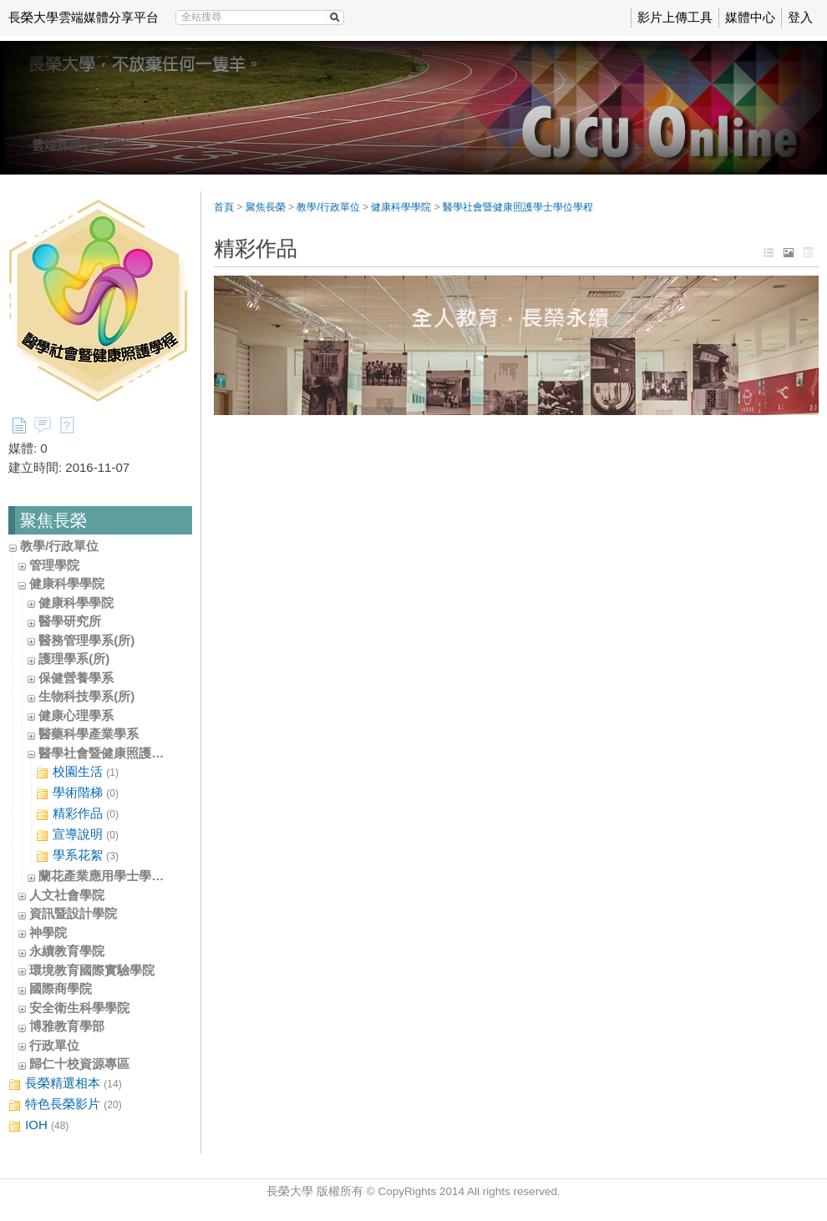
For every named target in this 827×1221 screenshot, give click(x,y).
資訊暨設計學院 (73, 913)
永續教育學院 (66, 951)
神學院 (48, 932)
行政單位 (54, 1045)
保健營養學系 (76, 678)
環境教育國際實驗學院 (92, 970)
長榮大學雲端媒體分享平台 (83, 17)
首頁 (224, 207)
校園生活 (77, 772)
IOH (38, 1125)
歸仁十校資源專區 (79, 1063)
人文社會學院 (66, 895)
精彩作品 (77, 814)
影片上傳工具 (675, 17)
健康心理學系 (76, 715)
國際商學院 (60, 988)
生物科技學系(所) (86, 696)
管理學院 (54, 565)
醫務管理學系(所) (86, 640)
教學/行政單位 (59, 546)
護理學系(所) (73, 658)
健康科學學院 (66, 583)
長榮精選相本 (65, 1084)
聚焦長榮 (266, 207)
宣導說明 (77, 835)
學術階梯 (77, 793)
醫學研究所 (69, 621)
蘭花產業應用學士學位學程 (113, 876)
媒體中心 (750, 17)
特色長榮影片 (65, 1104)
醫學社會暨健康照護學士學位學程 (132, 753)
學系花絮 (77, 856)
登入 (800, 17)
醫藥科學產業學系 (88, 734)
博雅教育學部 (66, 1026)
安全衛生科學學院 (79, 1008)
